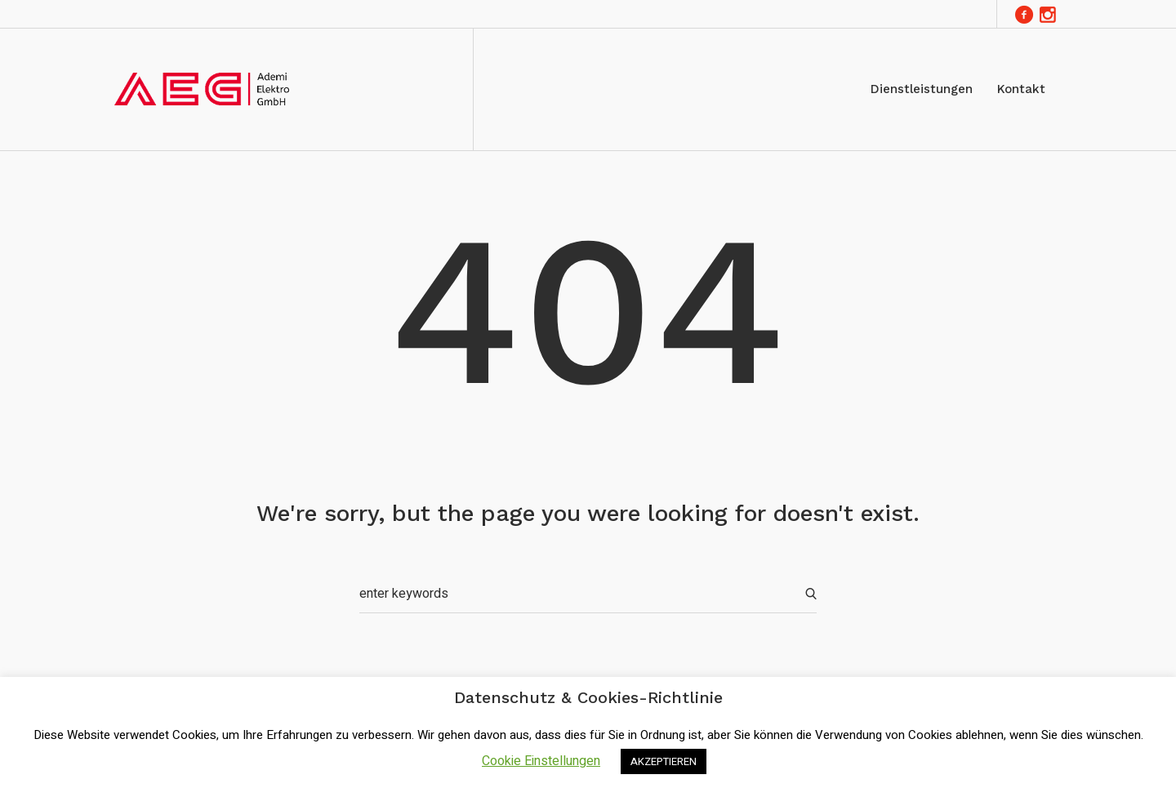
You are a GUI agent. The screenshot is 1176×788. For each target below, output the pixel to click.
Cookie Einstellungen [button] (541, 761)
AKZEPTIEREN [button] (663, 761)
